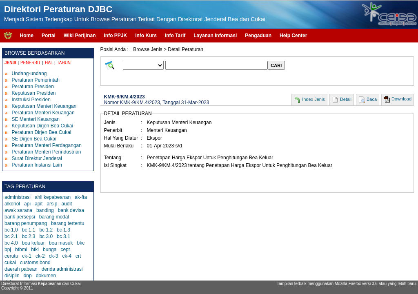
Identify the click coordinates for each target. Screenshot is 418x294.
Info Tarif (175, 35)
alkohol (12, 204)
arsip (52, 204)
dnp (28, 275)
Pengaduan (258, 35)
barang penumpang (25, 223)
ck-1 (26, 256)
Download (401, 98)
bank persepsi (19, 217)
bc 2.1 (11, 236)
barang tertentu (67, 223)
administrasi (17, 197)
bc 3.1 (63, 236)
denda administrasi (62, 269)
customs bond (35, 262)
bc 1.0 (11, 230)
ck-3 (53, 256)
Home (26, 35)
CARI (276, 65)
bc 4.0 (11, 243)
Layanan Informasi (215, 35)
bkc (80, 243)
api (27, 204)
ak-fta (81, 197)
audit (66, 204)
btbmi (21, 249)
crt (78, 256)
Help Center (293, 35)
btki (35, 249)
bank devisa (71, 210)
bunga (49, 249)
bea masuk (61, 243)
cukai (10, 262)
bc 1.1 (29, 230)
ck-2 (40, 256)
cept (65, 249)
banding (45, 210)
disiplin (12, 275)
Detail (345, 99)
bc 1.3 (63, 230)
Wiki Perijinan (80, 35)
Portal (49, 35)
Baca (372, 99)
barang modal (54, 217)
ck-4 (66, 256)
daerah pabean (21, 269)
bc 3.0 (46, 236)
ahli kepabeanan (53, 197)
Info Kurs (146, 35)
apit (38, 204)
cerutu (11, 256)
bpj (7, 249)
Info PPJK (115, 35)
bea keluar (33, 243)
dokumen (46, 275)
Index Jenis (313, 99)
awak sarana (18, 210)
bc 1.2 (46, 230)
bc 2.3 (29, 236)
